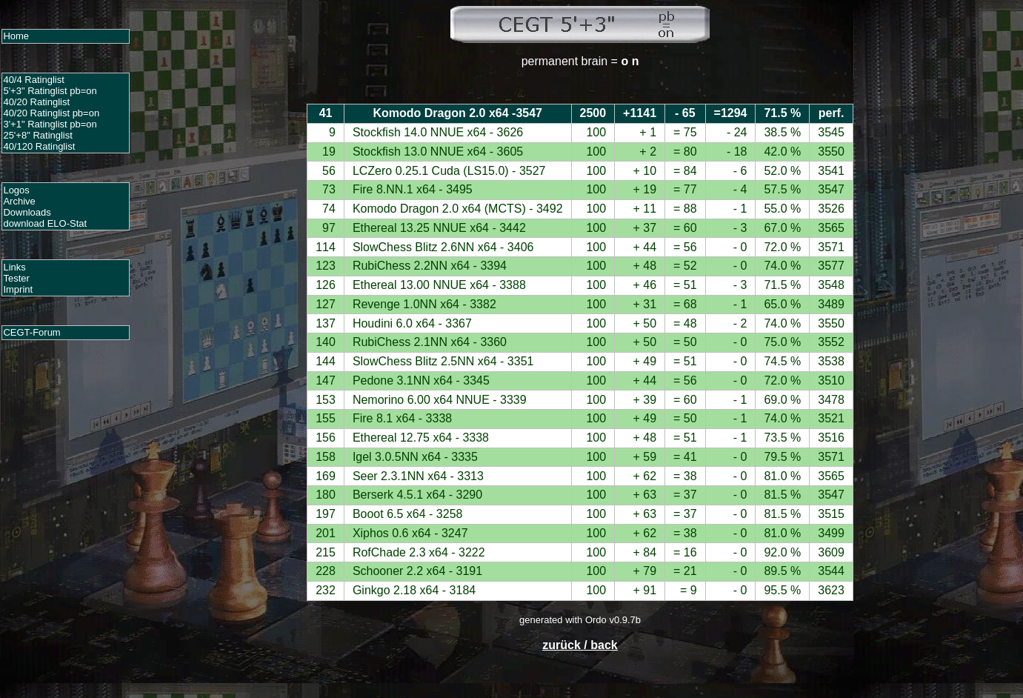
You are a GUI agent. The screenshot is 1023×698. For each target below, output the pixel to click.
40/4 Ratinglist (33, 79)
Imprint (18, 289)
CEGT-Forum (31, 332)
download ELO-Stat (45, 223)
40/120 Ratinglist (39, 146)
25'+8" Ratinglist (37, 135)
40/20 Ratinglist (36, 101)
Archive (19, 201)
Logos (16, 190)
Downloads (26, 212)
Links (14, 267)
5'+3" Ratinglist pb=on (49, 90)
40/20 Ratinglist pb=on (51, 113)
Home (16, 35)
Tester (16, 278)
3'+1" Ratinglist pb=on (49, 124)
